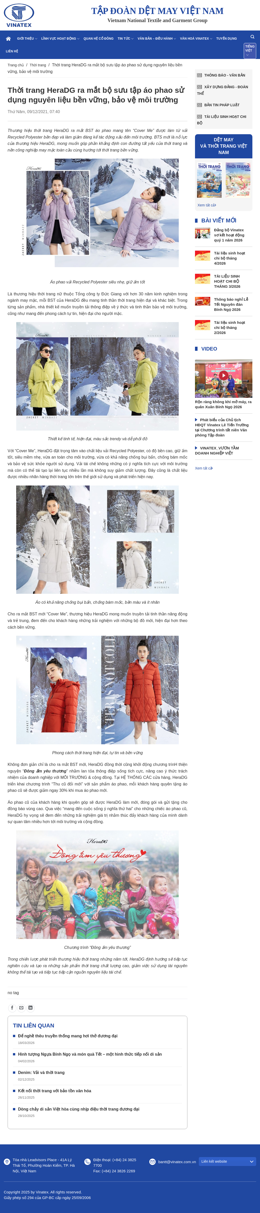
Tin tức (126, 38)
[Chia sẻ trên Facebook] (12, 1008)
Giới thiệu (27, 38)
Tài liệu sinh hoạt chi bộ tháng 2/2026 (229, 327)
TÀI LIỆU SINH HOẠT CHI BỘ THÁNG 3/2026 (227, 281)
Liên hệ (12, 51)
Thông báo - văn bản (224, 75)
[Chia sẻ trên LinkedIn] (30, 1008)
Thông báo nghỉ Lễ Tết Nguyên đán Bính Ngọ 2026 (231, 304)
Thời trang (38, 65)
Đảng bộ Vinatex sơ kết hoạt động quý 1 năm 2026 (229, 235)
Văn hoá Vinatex (196, 38)
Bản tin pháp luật (221, 105)
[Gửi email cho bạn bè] (21, 1008)
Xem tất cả (206, 205)
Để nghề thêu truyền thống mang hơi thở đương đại (68, 1036)
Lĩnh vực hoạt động (60, 38)
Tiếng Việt (250, 51)
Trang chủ (16, 65)
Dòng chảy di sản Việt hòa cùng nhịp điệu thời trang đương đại (78, 1109)
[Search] (252, 37)
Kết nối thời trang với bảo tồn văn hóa (54, 1091)
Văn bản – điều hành (157, 38)
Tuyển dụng (226, 38)
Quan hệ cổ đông (98, 38)
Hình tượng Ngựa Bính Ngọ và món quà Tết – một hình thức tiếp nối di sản (90, 1054)
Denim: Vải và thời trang (41, 1072)
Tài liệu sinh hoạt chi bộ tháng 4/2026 (229, 258)
